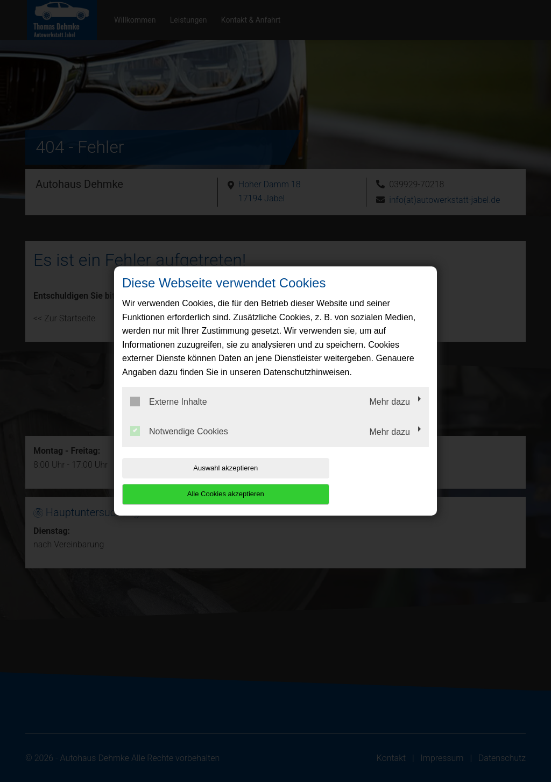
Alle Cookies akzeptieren (359, 481)
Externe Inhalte (168, 414)
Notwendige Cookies (179, 444)
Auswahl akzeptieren (191, 481)
